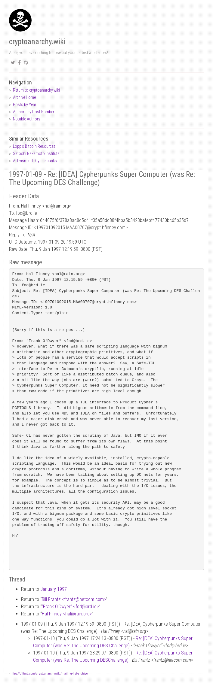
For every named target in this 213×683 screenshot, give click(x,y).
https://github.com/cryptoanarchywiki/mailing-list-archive (49, 673)
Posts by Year (24, 104)
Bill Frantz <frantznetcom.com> (74, 599)
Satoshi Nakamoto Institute (36, 153)
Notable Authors (26, 119)
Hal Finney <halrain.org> (67, 614)
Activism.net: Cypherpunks (35, 160)
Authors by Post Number (33, 111)
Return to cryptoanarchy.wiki (36, 90)
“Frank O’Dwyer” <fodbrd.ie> (70, 606)
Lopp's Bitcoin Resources (34, 146)
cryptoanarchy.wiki (37, 41)
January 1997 (53, 589)
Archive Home (24, 97)
